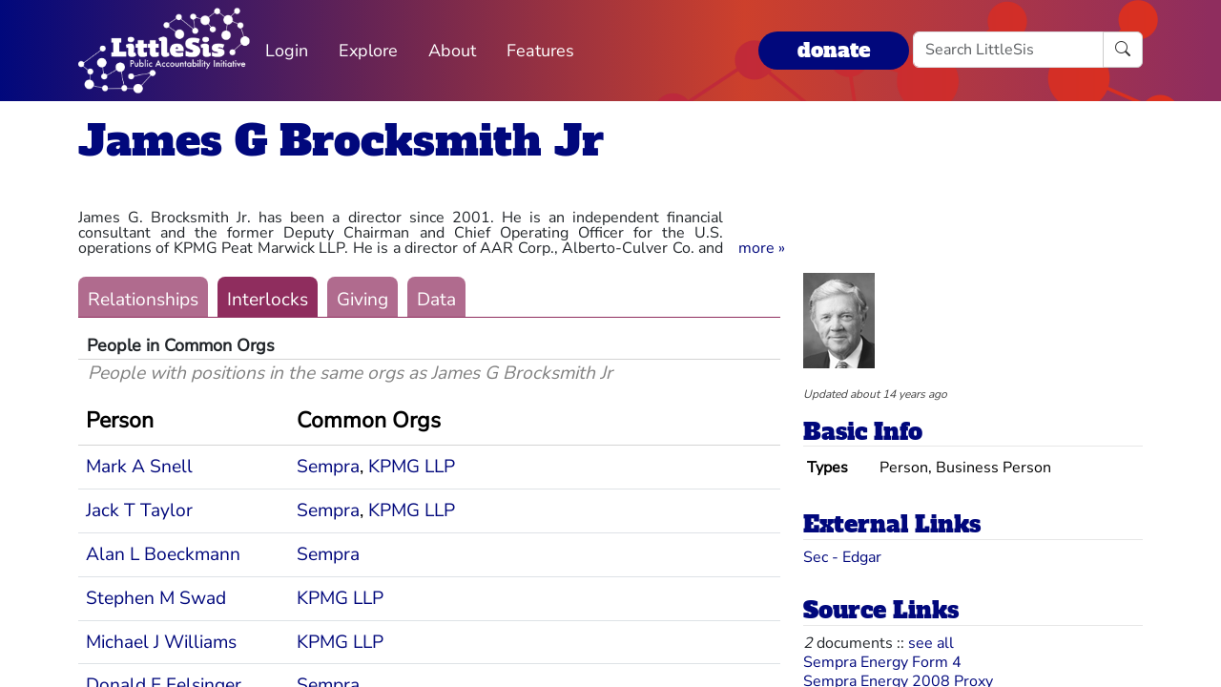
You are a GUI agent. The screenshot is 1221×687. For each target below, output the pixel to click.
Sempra (328, 466)
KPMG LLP (411, 466)
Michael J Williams (161, 642)
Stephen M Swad (156, 598)
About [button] (452, 50)
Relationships (143, 299)
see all (931, 643)
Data (436, 299)
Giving (362, 299)
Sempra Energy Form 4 (882, 662)
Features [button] (540, 50)
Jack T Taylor (139, 510)
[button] (761, 248)
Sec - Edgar (842, 557)
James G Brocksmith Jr (341, 141)
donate (833, 50)
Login (286, 50)
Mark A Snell (139, 466)
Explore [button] (368, 50)
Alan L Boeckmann (163, 554)
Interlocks (267, 299)
